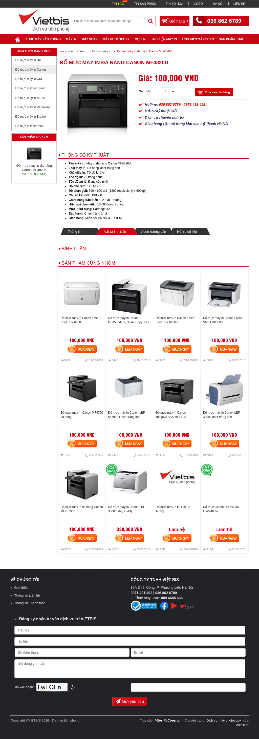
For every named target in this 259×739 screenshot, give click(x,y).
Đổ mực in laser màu (29, 126)
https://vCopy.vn (167, 720)
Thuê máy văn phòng (43, 39)
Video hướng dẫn (153, 232)
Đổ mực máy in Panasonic (33, 107)
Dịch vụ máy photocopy (224, 720)
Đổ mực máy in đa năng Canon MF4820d (114, 62)
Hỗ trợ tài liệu (187, 232)
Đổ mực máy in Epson (30, 88)
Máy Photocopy (116, 39)
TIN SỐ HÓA (174, 4)
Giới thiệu (21, 587)
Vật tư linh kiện (115, 231)
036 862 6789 (224, 21)
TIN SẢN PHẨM (145, 4)
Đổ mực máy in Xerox (30, 98)
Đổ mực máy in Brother (31, 116)
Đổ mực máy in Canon (30, 69)
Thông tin (74, 232)
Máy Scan (89, 39)
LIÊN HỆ (239, 4)
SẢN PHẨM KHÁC (231, 39)
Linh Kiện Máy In (163, 39)
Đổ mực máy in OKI (28, 79)
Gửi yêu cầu (130, 701)
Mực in (140, 39)
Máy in (71, 39)
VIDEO (198, 4)
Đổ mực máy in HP (28, 60)
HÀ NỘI (218, 4)
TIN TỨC (118, 4)
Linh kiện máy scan (198, 39)
